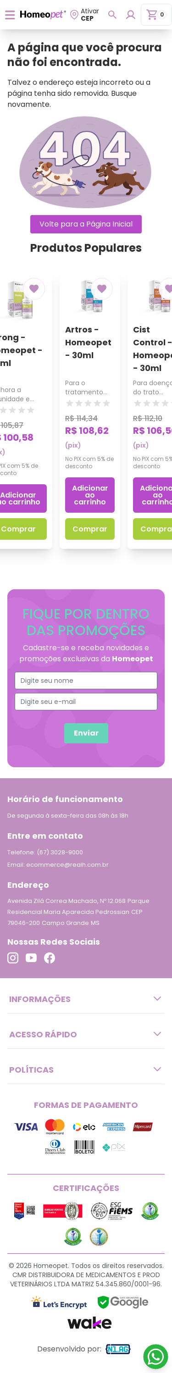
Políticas (86, 1069)
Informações (86, 999)
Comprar (89, 529)
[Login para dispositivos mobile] (130, 15)
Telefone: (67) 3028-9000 (45, 852)
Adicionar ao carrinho (90, 495)
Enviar (86, 733)
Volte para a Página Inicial (86, 224)
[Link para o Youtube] (31, 957)
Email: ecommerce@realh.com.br (58, 864)
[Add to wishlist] (34, 288)
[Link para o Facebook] (49, 957)
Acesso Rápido (86, 1034)
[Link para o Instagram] (12, 957)
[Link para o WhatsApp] (155, 1356)
